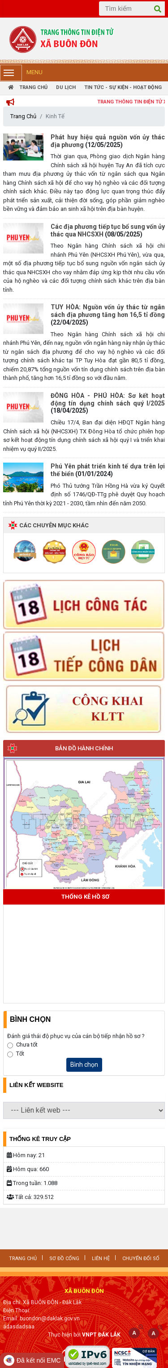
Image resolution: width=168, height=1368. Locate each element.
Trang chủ (23, 1258)
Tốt (20, 1053)
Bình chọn (84, 1064)
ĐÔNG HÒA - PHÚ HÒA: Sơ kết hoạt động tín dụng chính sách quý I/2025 (108, 399)
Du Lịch (66, 87)
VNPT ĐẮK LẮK (101, 1335)
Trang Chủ (27, 87)
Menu (21, 73)
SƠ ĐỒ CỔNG (64, 1258)
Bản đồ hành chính (84, 748)
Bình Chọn (30, 1019)
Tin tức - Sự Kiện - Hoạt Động (123, 87)
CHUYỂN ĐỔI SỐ (140, 1258)
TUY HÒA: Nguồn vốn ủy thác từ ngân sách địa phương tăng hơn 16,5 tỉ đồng (108, 310)
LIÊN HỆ (101, 1258)
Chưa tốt (27, 1044)
